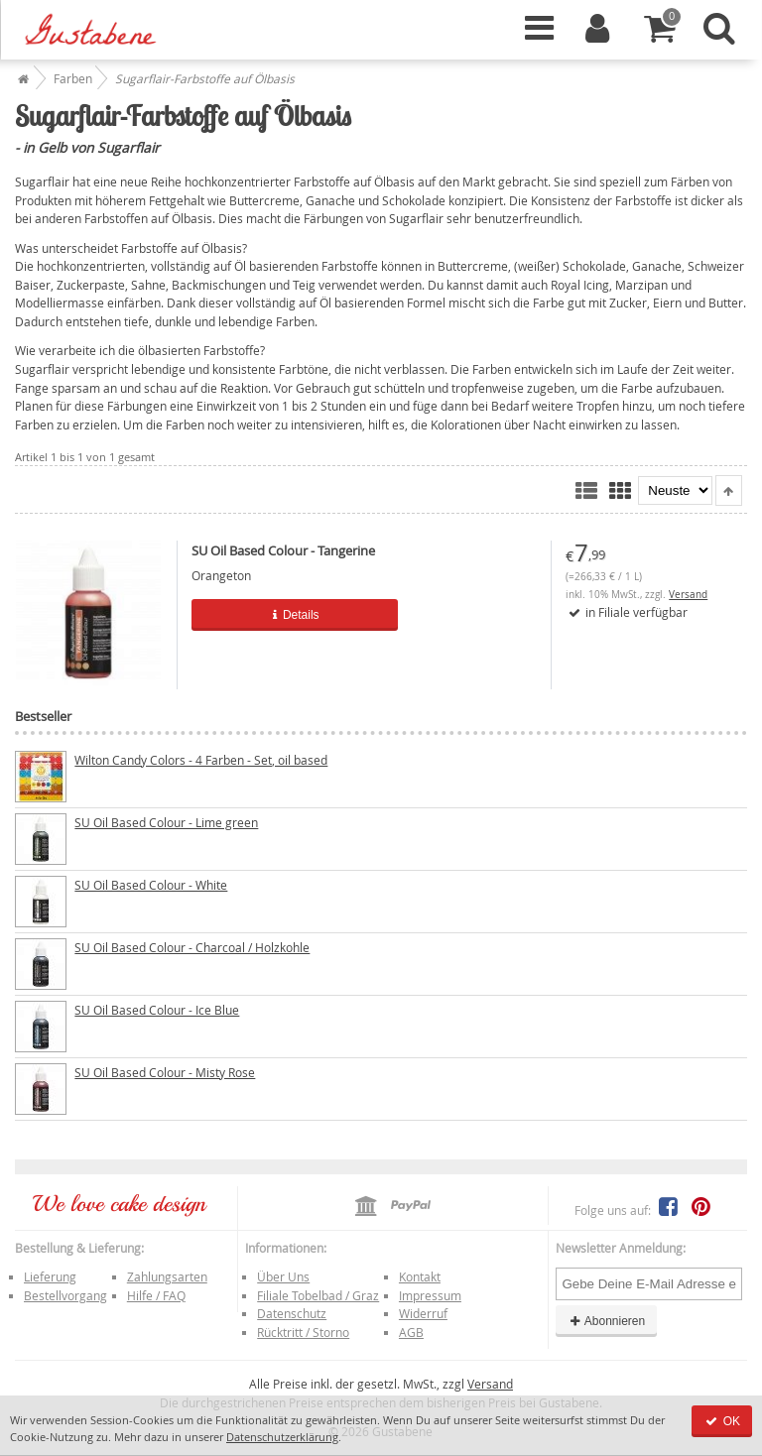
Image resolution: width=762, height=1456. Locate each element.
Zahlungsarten (167, 1276)
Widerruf (423, 1313)
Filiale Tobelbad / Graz (318, 1295)
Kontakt (420, 1276)
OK (721, 1421)
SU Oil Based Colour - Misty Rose (164, 1072)
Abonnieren (606, 1321)
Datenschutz (291, 1313)
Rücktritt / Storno (303, 1332)
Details (295, 615)
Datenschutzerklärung (282, 1436)
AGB (411, 1332)
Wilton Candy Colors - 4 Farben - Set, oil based (200, 760)
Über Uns (283, 1276)
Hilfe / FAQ (156, 1295)
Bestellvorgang (65, 1295)
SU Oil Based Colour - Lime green (166, 822)
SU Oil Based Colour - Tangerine (283, 550)
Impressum (430, 1295)
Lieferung (50, 1276)
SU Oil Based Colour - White (150, 885)
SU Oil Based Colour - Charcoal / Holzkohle (192, 947)
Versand (688, 594)
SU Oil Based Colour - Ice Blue (156, 1010)
